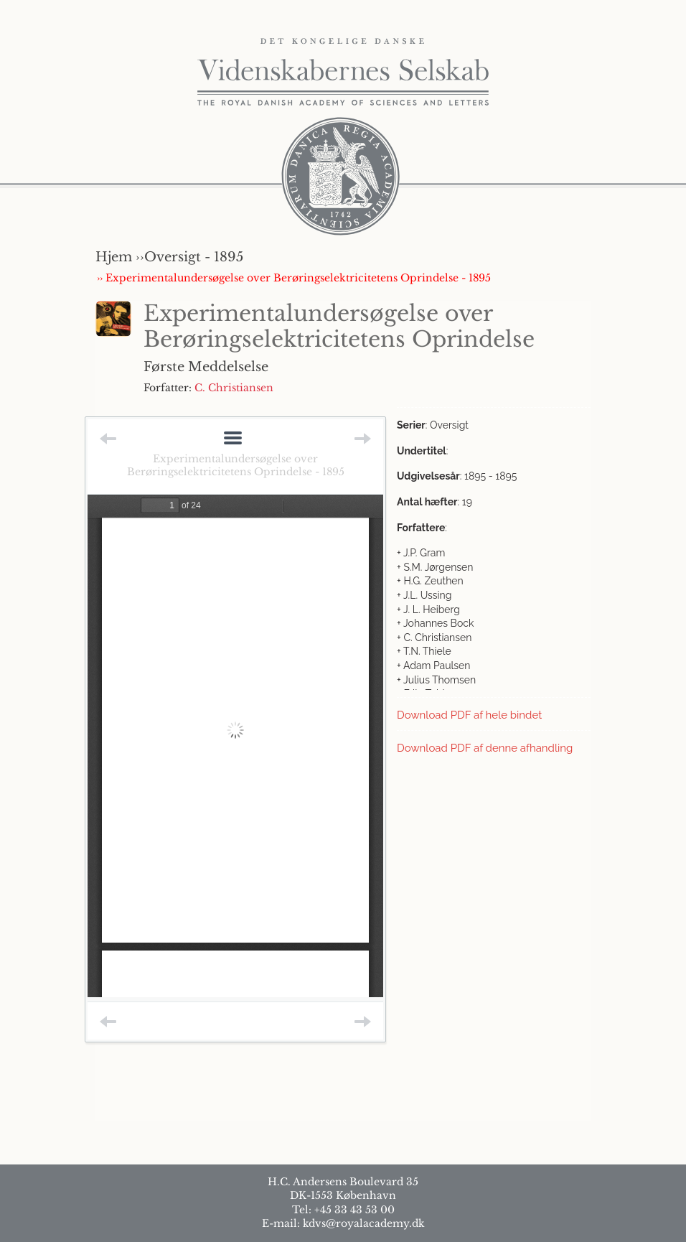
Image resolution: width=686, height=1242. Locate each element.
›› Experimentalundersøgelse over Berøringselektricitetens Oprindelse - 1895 (294, 277)
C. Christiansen (233, 387)
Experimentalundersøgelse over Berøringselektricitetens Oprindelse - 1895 (235, 465)
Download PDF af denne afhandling (485, 748)
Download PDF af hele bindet (469, 715)
